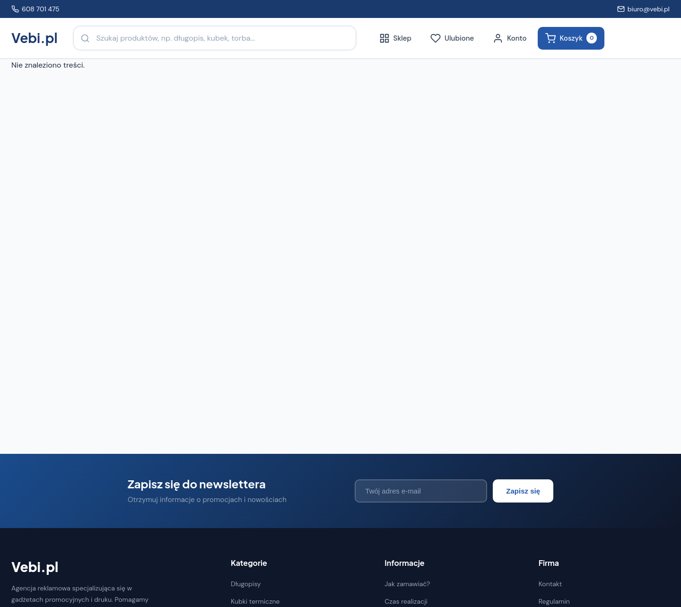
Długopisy (246, 584)
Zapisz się (523, 491)
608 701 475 (35, 9)
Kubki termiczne (255, 601)
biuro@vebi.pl (643, 9)
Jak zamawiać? (407, 584)
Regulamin (554, 601)
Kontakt (550, 584)
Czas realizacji (406, 601)
